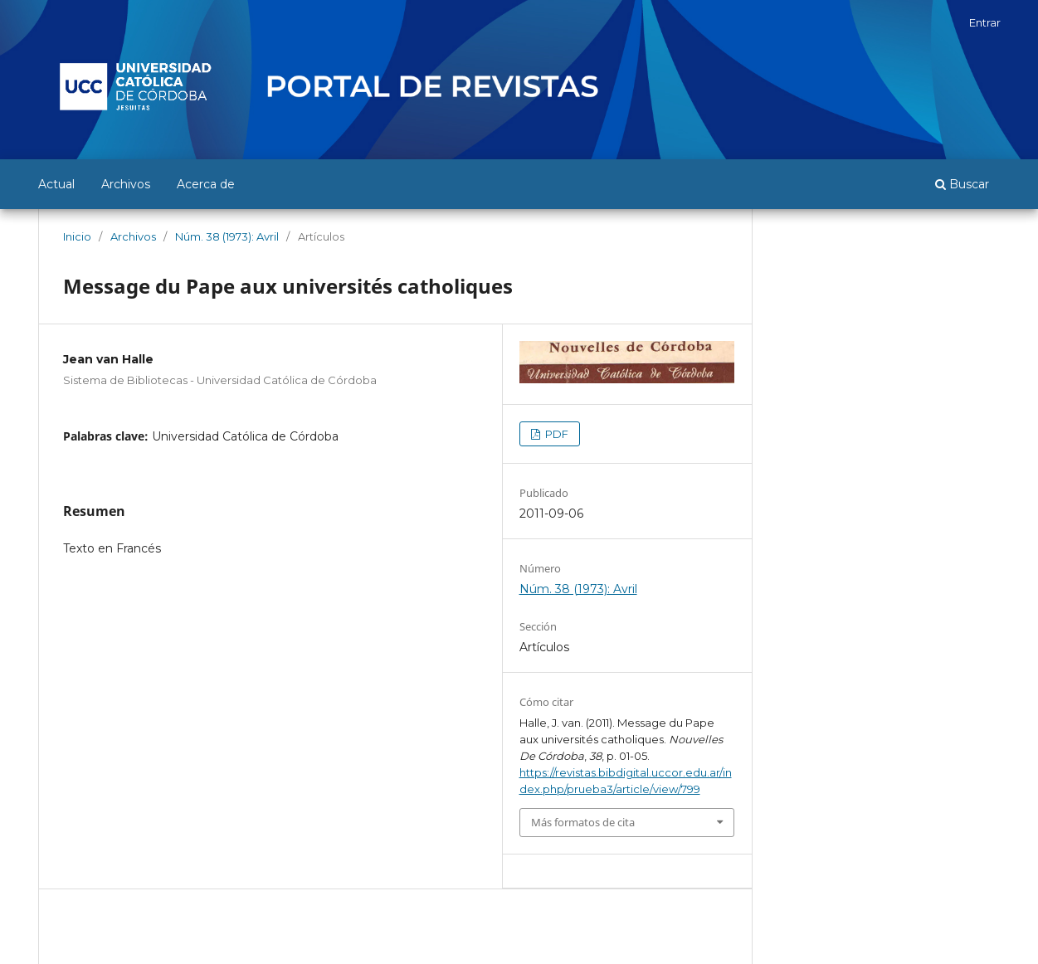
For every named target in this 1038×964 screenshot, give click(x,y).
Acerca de (206, 184)
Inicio (77, 236)
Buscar (962, 184)
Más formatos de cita (583, 822)
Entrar (985, 22)
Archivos (125, 184)
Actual (56, 184)
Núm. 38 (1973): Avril (227, 236)
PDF (555, 434)
